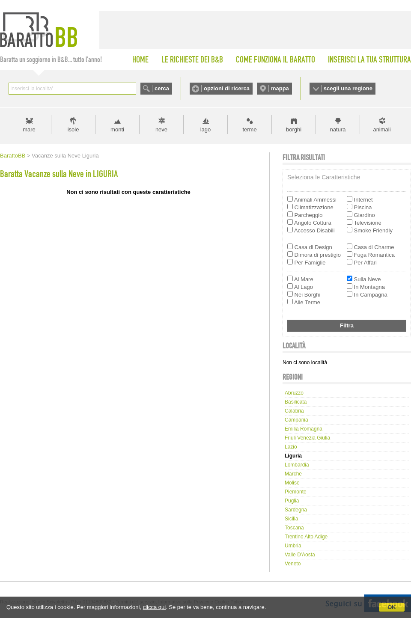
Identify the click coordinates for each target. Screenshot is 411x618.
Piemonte (296, 492)
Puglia (292, 501)
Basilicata (296, 402)
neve (161, 129)
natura (338, 129)
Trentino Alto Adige (306, 537)
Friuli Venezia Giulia (307, 438)
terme (249, 129)
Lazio (291, 447)
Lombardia (297, 465)
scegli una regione (348, 88)
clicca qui (154, 607)
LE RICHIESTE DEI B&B (192, 59)
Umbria (293, 546)
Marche (293, 474)
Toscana (294, 528)
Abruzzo (294, 393)
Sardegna (296, 510)
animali (381, 129)
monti (117, 129)
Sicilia (291, 519)
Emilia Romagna (303, 429)
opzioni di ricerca (227, 88)
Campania (296, 420)
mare (29, 129)
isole (73, 129)
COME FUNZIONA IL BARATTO (275, 59)
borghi (293, 129)
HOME (140, 59)
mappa (280, 88)
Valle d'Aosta (300, 555)
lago (205, 129)
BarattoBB (12, 155)
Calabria (294, 411)
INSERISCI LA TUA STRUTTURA (369, 59)
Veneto (293, 564)
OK (391, 607)
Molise (292, 483)
